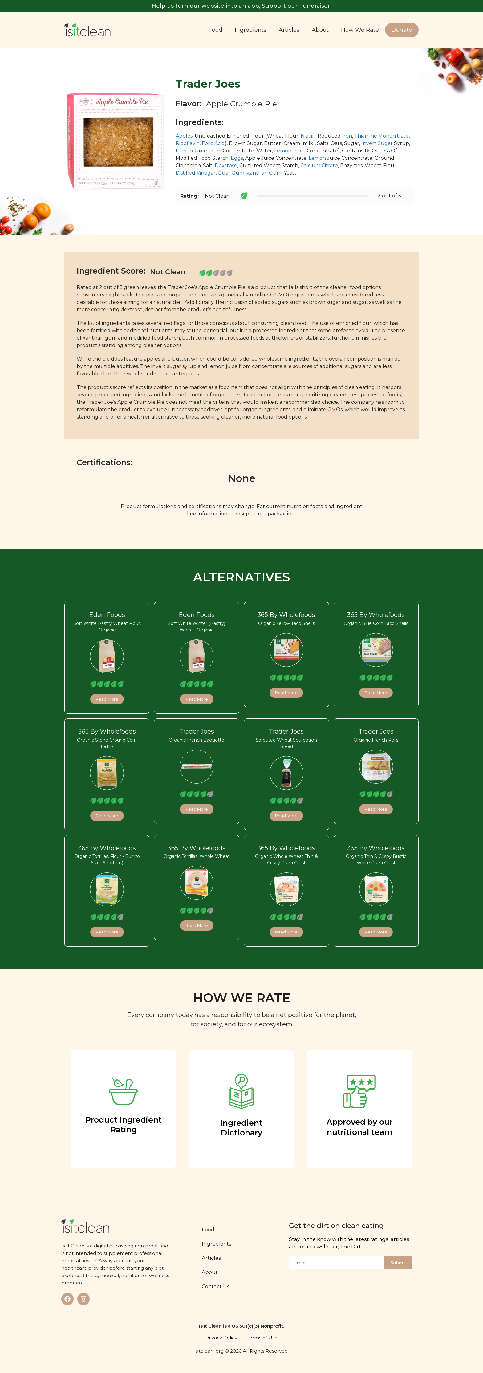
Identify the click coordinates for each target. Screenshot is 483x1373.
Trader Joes (196, 731)
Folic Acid (213, 143)
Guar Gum (231, 173)
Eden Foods (107, 614)
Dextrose (226, 165)
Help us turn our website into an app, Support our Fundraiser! (241, 5)
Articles (289, 30)
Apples (184, 136)
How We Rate (360, 30)
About (320, 30)
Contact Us (217, 1286)
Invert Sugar (377, 143)
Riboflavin (188, 143)
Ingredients (250, 30)
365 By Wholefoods (286, 614)
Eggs (237, 158)
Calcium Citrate (319, 165)
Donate (402, 30)
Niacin (308, 136)
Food (215, 30)
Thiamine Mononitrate (381, 136)
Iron (347, 136)
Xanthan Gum (264, 173)
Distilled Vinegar (196, 173)
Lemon (184, 151)
